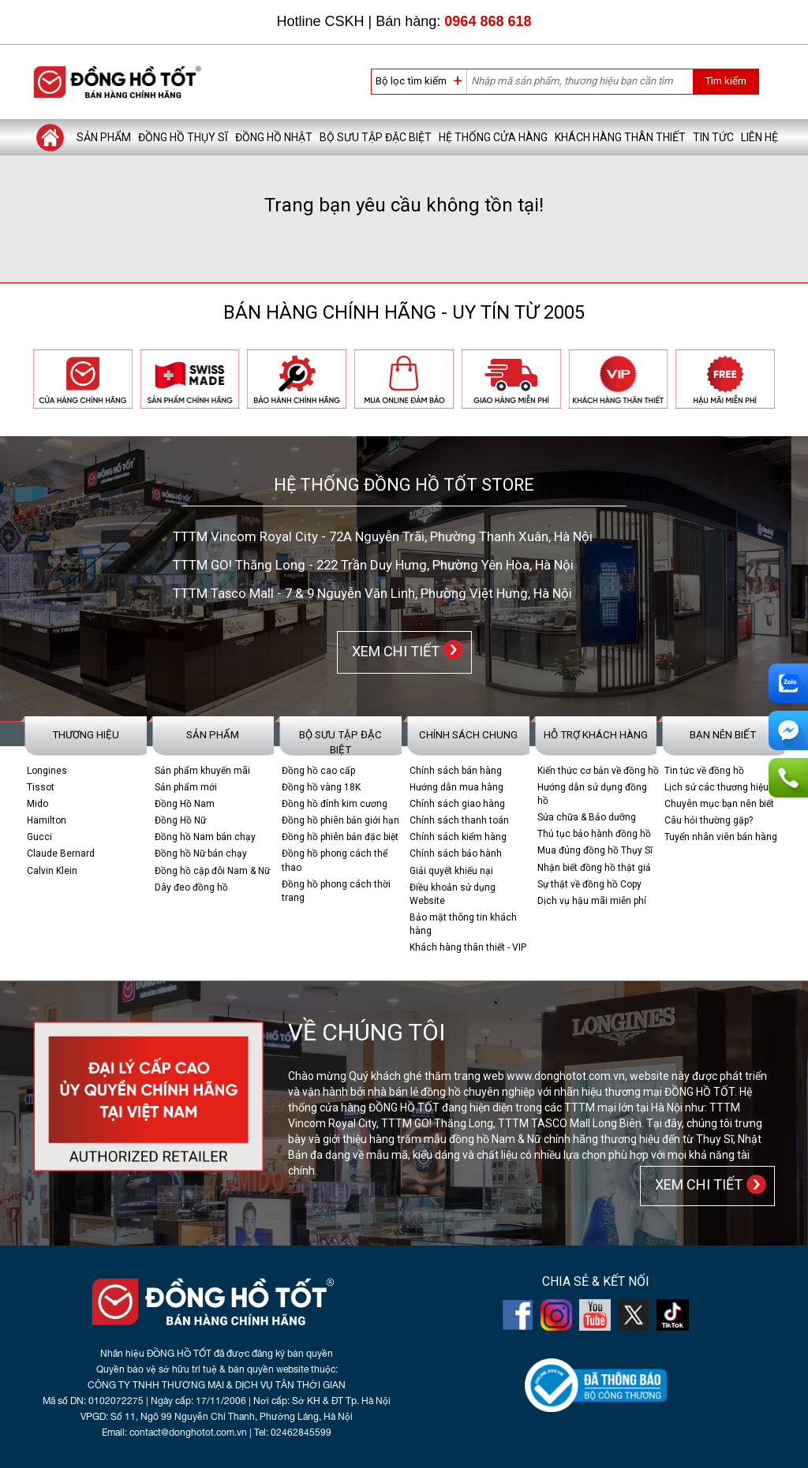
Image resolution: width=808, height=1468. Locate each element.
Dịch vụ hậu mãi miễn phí (591, 900)
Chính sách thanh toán (459, 820)
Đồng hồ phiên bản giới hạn (340, 820)
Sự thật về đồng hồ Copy (589, 884)
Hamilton (46, 820)
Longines (47, 770)
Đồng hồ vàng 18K (321, 787)
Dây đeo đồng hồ (191, 887)
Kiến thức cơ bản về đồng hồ (598, 770)
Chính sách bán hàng (456, 770)
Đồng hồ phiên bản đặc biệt (340, 836)
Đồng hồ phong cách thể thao (334, 860)
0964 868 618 (487, 21)
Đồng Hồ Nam (185, 803)
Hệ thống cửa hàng (493, 137)
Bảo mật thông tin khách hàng (463, 924)
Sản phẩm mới (186, 787)
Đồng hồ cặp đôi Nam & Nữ (212, 870)
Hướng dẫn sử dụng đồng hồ (592, 794)
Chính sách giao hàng (457, 803)
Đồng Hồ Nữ (180, 820)
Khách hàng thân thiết (620, 137)
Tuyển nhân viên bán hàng (720, 836)
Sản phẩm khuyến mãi (202, 770)
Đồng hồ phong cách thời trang (336, 891)
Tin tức (713, 137)
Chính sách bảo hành (456, 853)
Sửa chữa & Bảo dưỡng (586, 817)
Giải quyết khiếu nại (451, 870)
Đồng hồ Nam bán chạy (205, 836)
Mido (37, 803)
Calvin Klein (52, 870)
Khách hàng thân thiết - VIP (468, 947)
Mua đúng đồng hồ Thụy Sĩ (595, 850)
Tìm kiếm (725, 81)
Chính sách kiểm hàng (458, 836)
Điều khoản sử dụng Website (453, 894)
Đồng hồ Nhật (273, 137)
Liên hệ (759, 137)
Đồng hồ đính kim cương (334, 803)
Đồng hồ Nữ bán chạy (201, 853)
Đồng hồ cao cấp (318, 770)
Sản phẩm (104, 137)
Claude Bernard (61, 853)
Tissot (40, 787)
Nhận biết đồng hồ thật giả (594, 867)
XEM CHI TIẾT (393, 651)
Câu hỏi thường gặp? (708, 820)
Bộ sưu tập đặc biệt (376, 137)
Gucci (39, 836)
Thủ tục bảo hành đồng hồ (594, 833)
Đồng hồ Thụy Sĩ (183, 137)
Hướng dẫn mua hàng (456, 787)
